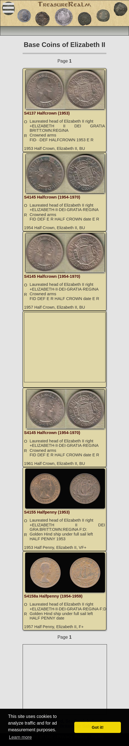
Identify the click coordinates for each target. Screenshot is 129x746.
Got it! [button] (98, 727)
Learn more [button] (20, 737)
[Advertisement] (65, 347)
